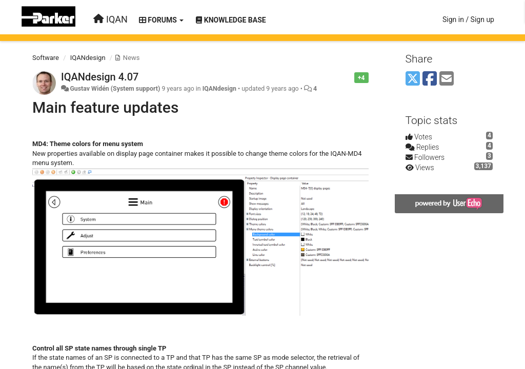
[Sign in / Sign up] (468, 19)
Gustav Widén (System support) (115, 88)
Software (45, 57)
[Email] (446, 79)
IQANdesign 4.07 (99, 77)
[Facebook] (429, 79)
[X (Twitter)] (413, 79)
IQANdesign (88, 57)
